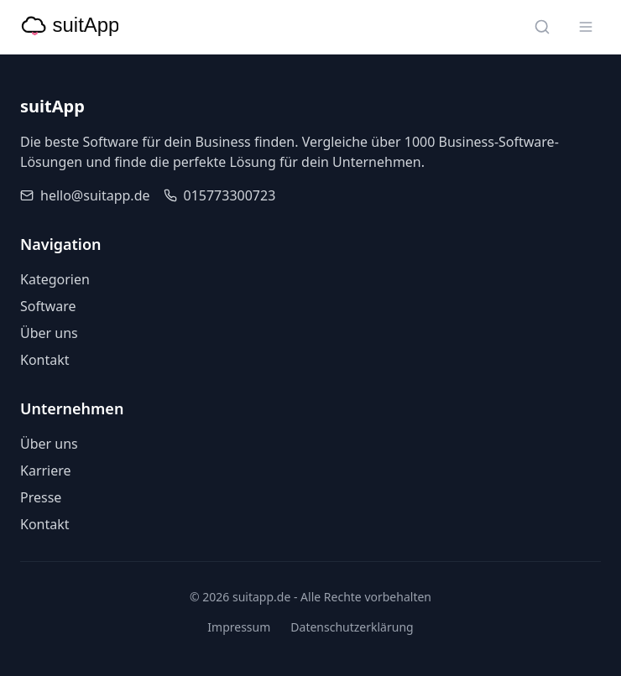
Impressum (238, 627)
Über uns (49, 333)
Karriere (45, 470)
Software (48, 306)
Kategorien (55, 279)
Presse (40, 497)
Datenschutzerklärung (351, 627)
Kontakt (45, 360)
